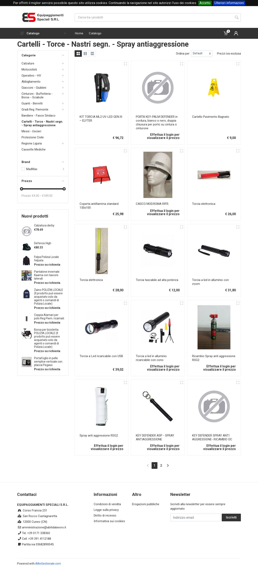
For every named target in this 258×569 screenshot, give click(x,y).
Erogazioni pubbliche (145, 504)
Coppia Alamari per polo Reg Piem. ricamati (49, 316)
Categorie (43, 55)
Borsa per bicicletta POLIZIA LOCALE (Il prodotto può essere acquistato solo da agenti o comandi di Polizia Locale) (47, 338)
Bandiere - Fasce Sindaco (38, 115)
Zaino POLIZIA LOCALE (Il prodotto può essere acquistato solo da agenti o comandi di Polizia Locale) (48, 296)
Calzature (28, 63)
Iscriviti (231, 517)
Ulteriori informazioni (229, 3)
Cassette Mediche (34, 149)
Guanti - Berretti (32, 103)
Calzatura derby (44, 225)
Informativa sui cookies (109, 521)
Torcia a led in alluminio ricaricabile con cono (151, 358)
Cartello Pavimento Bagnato (210, 117)
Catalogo (43, 33)
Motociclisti (29, 69)
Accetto (205, 3)
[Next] (168, 465)
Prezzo (43, 181)
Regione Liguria (32, 143)
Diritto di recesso (105, 515)
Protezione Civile (33, 137)
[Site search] (153, 17)
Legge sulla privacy (106, 510)
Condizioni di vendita (107, 504)
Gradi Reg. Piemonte (35, 109)
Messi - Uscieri (31, 131)
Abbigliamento (31, 81)
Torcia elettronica (203, 204)
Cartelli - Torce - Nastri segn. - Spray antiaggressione (42, 123)
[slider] (21, 188)
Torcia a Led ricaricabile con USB (101, 356)
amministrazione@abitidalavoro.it (44, 527)
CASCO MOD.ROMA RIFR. (152, 204)
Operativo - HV (31, 75)
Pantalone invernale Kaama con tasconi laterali (46, 275)
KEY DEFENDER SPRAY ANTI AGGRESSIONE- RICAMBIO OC (212, 437)
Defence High (42, 243)
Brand (43, 162)
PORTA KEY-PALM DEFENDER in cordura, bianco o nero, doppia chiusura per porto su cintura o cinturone (157, 122)
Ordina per (182, 53)
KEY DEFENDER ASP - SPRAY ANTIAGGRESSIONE (155, 437)
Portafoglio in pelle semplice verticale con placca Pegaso (48, 362)
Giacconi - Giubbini (34, 87)
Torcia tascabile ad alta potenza (157, 280)
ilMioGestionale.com (48, 563)
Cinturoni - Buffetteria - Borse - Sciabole (37, 95)
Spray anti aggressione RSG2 (99, 435)
